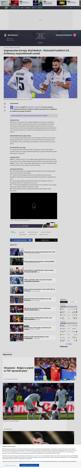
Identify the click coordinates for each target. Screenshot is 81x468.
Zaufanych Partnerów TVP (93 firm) (23, 451)
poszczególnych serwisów (38, 455)
